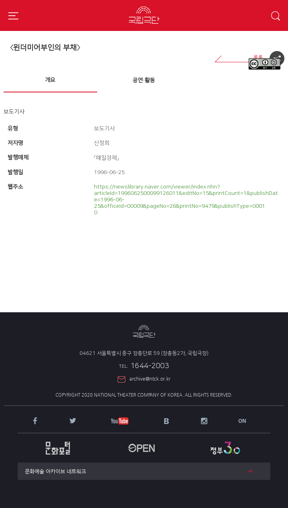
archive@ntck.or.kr (149, 378)
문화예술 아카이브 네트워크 (55, 471)
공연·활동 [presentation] (144, 80)
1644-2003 (144, 366)
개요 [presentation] (50, 80)
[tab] (50, 80)
